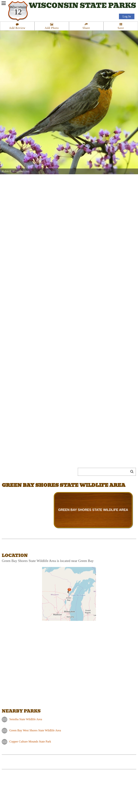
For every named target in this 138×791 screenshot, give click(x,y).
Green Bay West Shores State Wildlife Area (35, 730)
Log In (127, 16)
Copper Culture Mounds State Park (30, 741)
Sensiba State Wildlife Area (25, 719)
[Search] (104, 471)
